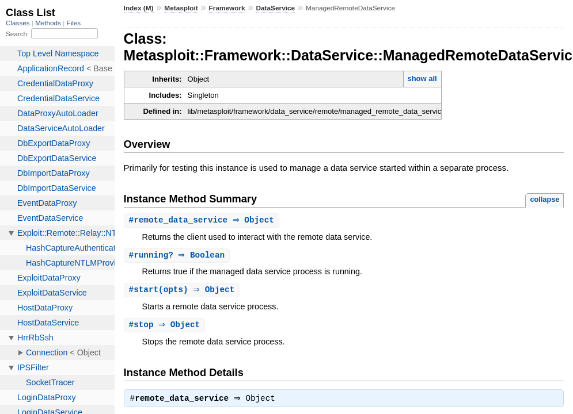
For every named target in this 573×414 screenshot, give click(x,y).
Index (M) (139, 8)
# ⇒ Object (203, 220)
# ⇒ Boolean (178, 256)
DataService (275, 8)
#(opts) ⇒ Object (183, 291)
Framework (227, 8)
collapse (544, 199)
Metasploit (181, 8)
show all (422, 78)
